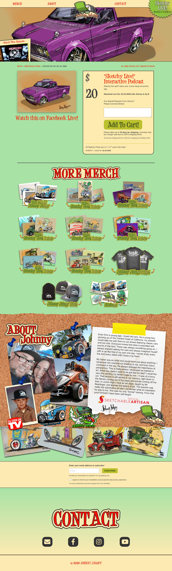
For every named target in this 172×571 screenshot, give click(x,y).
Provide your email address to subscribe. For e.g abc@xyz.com (89, 475)
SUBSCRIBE (110, 471)
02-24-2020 (106, 151)
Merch (19, 66)
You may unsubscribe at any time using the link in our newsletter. (89, 483)
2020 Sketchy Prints (32, 66)
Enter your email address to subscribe (86, 465)
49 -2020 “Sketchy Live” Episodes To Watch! (138, 66)
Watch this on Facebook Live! (46, 117)
